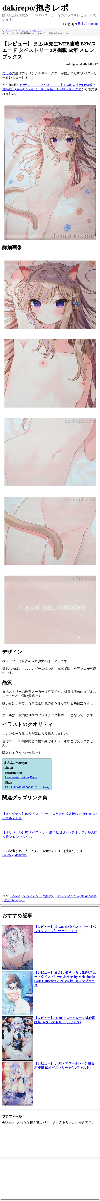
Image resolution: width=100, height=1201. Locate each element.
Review (15, 896)
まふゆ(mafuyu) (14, 900)
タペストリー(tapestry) (38, 896)
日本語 (82, 23)
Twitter (24, 777)
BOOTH (10, 787)
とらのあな (42, 787)
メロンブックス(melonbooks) (77, 896)
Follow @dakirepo (14, 855)
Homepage (12, 777)
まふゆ (7, 73)
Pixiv (33, 777)
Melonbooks (25, 787)
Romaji (93, 23)
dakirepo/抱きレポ (35, 7)
